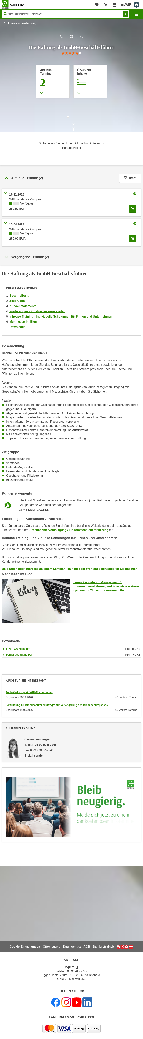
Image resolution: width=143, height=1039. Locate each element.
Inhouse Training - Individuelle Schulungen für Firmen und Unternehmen (60, 316)
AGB (86, 946)
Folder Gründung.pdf (19, 654)
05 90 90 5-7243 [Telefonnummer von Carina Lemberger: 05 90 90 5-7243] (46, 744)
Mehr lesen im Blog (23, 321)
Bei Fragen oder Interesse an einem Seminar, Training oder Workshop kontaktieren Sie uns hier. (69, 568)
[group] (71, 53)
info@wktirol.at (76, 978)
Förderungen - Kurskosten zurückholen (37, 311)
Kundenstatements (22, 306)
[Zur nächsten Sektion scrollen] (71, 124)
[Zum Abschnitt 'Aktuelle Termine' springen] (53, 81)
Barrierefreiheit (103, 946)
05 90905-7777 (77, 971)
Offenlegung (51, 946)
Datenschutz (72, 946)
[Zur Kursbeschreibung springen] (90, 81)
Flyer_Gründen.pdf (17, 648)
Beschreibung (19, 295)
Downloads (17, 327)
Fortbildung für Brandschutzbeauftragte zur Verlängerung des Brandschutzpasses (57, 705)
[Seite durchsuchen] (65, 14)
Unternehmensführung (21, 23)
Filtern (130, 178)
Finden (125, 14)
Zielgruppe (17, 300)
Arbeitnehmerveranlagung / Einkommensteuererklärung (68, 530)
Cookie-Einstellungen (25, 946)
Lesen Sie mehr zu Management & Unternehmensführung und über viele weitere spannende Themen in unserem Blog (106, 586)
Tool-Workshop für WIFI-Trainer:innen (29, 692)
